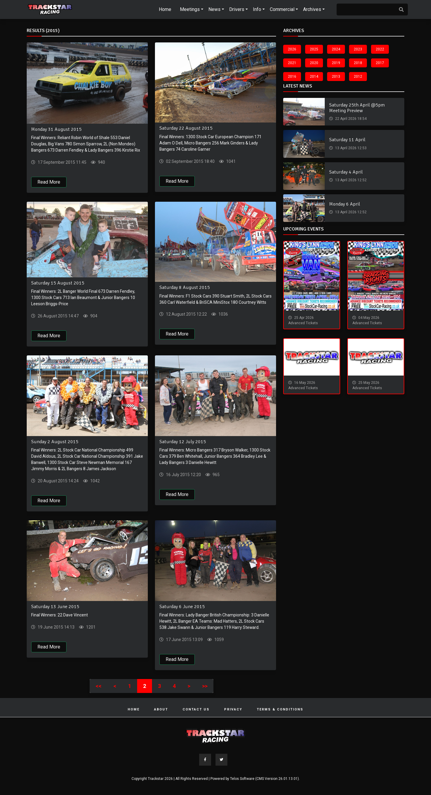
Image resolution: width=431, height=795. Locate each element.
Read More (48, 182)
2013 (336, 76)
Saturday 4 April (346, 172)
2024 (336, 49)
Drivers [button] (236, 9)
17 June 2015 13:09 (184, 639)
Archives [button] (312, 9)
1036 (223, 314)
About (161, 709)
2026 (292, 49)
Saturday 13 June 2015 (55, 607)
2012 (358, 76)
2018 (358, 63)
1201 (90, 627)
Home (165, 9)
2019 (336, 63)
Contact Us (196, 709)
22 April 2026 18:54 (350, 119)
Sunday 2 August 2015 (54, 442)
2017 (380, 63)
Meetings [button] (190, 9)
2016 (292, 76)
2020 (314, 63)
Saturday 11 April (347, 140)
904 (93, 316)
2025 (314, 49)
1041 (230, 161)
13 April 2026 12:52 (350, 180)
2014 (314, 76)
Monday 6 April (344, 204)
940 (101, 162)
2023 (358, 49)
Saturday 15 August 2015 (57, 283)
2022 (380, 49)
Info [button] (257, 9)
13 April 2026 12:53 (350, 148)
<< (99, 686)
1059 (218, 639)
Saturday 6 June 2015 (182, 607)
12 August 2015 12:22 (186, 314)
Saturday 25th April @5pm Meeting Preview (357, 108)
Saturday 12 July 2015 (182, 442)
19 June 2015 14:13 (56, 627)
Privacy (233, 709)
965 (216, 474)
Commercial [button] (282, 9)
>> (204, 686)
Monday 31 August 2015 (56, 129)
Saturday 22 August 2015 (186, 128)
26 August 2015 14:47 (58, 316)
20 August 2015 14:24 (58, 480)
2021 (292, 63)
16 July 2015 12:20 (183, 474)
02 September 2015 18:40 (190, 161)
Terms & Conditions (280, 709)
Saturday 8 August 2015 (184, 288)
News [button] (214, 9)
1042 (94, 480)
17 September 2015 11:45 (61, 162)
